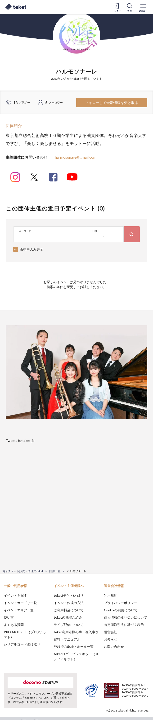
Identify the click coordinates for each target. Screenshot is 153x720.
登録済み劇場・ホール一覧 (74, 647)
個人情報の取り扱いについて (125, 617)
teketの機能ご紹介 (68, 617)
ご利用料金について (69, 610)
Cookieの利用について (121, 610)
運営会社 (110, 632)
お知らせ (110, 639)
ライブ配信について (69, 625)
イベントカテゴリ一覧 (20, 603)
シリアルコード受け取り (22, 644)
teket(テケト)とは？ (69, 595)
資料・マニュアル (67, 639)
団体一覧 (55, 571)
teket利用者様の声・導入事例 (76, 632)
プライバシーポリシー (120, 603)
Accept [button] (136, 693)
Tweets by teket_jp (20, 441)
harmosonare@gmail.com (75, 157)
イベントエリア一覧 (19, 610)
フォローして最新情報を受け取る (111, 102)
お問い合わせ (114, 647)
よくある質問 (14, 625)
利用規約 (110, 595)
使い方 (9, 617)
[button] (6, 702)
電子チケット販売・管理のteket (22, 571)
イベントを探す (15, 595)
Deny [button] (112, 694)
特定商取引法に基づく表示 (124, 625)
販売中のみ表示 (31, 249)
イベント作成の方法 (69, 603)
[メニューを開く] (143, 7)
